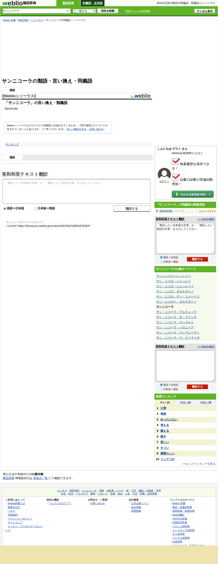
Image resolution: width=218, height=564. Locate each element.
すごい (164, 447)
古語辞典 (177, 541)
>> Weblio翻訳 (206, 219)
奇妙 (163, 413)
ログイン (164, 181)
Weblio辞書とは (16, 503)
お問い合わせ (96, 129)
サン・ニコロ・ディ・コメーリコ (177, 296)
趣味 (92, 493)
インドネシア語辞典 (183, 530)
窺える (164, 430)
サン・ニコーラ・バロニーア (175, 327)
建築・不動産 (146, 490)
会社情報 (136, 507)
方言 (134, 493)
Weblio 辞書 (9, 20)
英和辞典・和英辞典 (183, 511)
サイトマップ (15, 522)
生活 (70, 493)
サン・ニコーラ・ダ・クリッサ (176, 317)
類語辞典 (68, 3)
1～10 (164, 402)
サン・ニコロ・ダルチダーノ (175, 291)
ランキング (12, 144)
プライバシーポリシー (20, 518)
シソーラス (37, 20)
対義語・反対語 (92, 3)
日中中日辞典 (179, 518)
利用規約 (13, 514)
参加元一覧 (40, 478)
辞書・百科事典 (148, 493)
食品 (120, 493)
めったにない (169, 419)
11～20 (185, 402)
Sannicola (165, 210)
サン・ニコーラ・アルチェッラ (176, 312)
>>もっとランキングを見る (199, 463)
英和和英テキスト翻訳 (25, 174)
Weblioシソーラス (19, 96)
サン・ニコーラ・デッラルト (175, 322)
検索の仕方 (14, 507)
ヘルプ (11, 511)
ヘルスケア (82, 493)
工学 (133, 490)
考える (164, 425)
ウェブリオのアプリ (60, 503)
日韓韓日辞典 (179, 522)
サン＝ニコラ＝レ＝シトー (173, 276)
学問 (158, 490)
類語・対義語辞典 (182, 507)
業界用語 (74, 490)
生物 (112, 493)
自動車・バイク (115, 490)
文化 (63, 493)
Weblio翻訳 (178, 514)
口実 (163, 408)
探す (163, 436)
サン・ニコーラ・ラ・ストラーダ (177, 337)
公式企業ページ (139, 503)
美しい (164, 442)
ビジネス (62, 490)
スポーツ (103, 493)
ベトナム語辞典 (181, 537)
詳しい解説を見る (76, 129)
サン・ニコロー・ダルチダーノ (176, 301)
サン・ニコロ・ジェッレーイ (175, 286)
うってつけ (167, 459)
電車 (101, 490)
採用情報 (136, 511)
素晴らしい (167, 453)
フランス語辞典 (181, 526)
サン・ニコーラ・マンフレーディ (177, 332)
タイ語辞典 (178, 534)
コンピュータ (89, 490)
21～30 (205, 402)
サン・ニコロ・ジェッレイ (173, 281)
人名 (127, 493)
